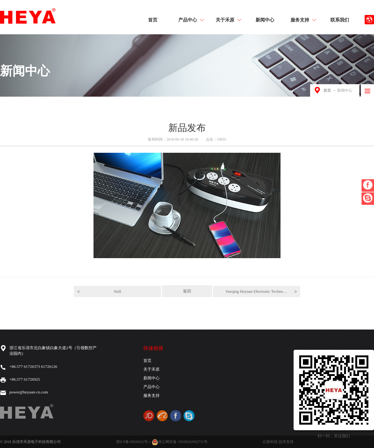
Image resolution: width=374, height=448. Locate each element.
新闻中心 (265, 19)
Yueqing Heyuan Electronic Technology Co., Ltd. (262, 291)
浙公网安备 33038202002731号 (180, 442)
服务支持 (303, 19)
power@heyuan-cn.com (28, 392)
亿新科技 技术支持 (278, 442)
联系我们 (339, 19)
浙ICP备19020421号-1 (133, 442)
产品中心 (191, 19)
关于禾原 (228, 19)
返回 (187, 291)
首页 (152, 19)
